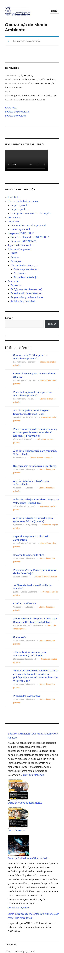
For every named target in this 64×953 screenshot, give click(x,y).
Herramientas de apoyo (24, 265)
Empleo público (19, 209)
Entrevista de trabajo (25, 277)
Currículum (20, 273)
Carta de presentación (26, 269)
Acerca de (13, 281)
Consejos (16, 261)
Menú (54, 11)
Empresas (13, 221)
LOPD (14, 253)
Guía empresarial (20, 229)
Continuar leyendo (33, 774)
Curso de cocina (16, 830)
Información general (19, 249)
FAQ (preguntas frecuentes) (26, 289)
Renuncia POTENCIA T (23, 241)
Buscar (9, 318)
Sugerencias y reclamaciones (27, 297)
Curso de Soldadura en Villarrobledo (28, 858)
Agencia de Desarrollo (20, 245)
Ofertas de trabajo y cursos (23, 201)
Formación (14, 217)
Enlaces (15, 257)
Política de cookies (15, 115)
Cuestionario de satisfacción (26, 293)
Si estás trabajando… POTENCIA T (30, 237)
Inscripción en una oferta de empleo (31, 213)
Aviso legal (11, 107)
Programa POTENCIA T (20, 233)
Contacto (16, 285)
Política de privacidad (17, 111)
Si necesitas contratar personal (28, 225)
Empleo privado (19, 205)
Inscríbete (13, 197)
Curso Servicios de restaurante (25, 802)
